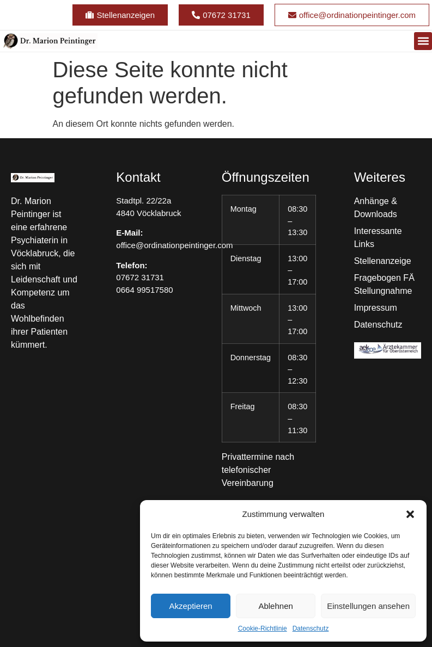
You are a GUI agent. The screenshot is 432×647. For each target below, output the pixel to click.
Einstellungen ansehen (368, 606)
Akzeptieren (190, 606)
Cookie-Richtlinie (262, 628)
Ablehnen (275, 606)
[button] (410, 514)
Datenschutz (311, 628)
